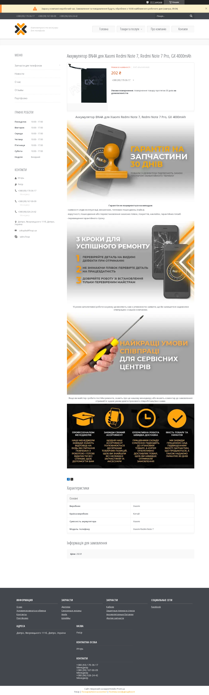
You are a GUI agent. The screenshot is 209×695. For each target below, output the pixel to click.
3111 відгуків (156, 2)
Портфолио (21, 98)
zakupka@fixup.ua (28, 230)
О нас (18, 81)
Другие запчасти (115, 618)
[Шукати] (191, 16)
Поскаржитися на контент (94, 691)
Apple (64, 614)
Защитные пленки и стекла (120, 610)
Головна (103, 29)
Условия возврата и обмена (31, 610)
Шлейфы (65, 618)
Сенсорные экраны (71, 610)
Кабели (110, 606)
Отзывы (19, 90)
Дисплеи (65, 606)
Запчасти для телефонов (28, 65)
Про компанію (158, 29)
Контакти (183, 29)
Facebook (156, 606)
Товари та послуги (129, 29)
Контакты (21, 614)
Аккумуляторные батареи (119, 614)
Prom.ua (121, 688)
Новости (19, 73)
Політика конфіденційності (122, 691)
